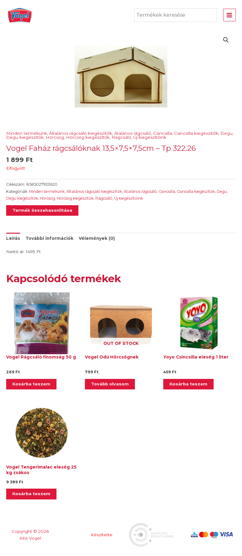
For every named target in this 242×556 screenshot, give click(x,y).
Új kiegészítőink (149, 137)
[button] (226, 39)
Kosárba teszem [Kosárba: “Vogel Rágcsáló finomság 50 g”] (31, 384)
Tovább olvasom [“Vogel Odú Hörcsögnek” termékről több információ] (110, 384)
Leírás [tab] (13, 238)
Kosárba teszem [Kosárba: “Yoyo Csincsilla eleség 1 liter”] (188, 384)
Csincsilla (162, 133)
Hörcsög (55, 137)
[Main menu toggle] (229, 15)
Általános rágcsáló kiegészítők (80, 133)
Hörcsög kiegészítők (88, 137)
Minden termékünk (26, 133)
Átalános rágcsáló (132, 133)
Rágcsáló (121, 137)
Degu (226, 133)
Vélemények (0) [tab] (97, 238)
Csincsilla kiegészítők (196, 133)
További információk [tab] (49, 238)
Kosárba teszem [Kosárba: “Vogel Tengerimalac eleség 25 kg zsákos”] (31, 494)
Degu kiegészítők (25, 137)
